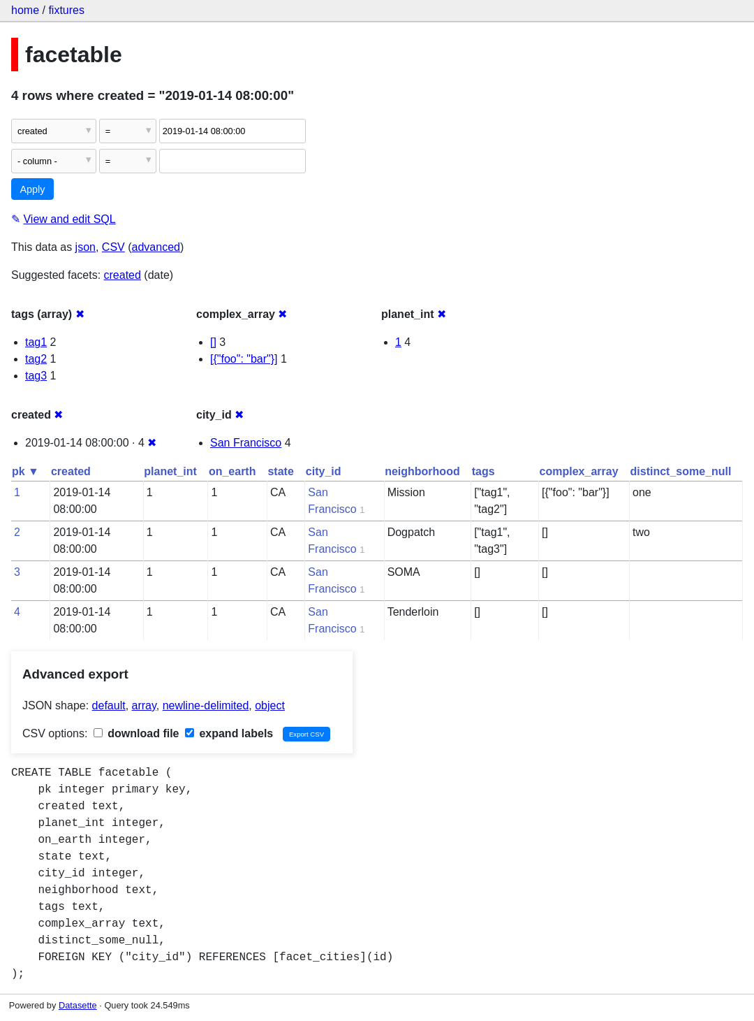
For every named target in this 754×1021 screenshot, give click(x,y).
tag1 (36, 342)
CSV (113, 247)
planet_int (170, 471)
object (270, 705)
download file (136, 733)
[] (213, 342)
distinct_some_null (681, 471)
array (144, 705)
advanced (156, 247)
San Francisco (245, 443)
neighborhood (422, 471)
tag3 (36, 376)
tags (483, 471)
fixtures (66, 10)
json (85, 247)
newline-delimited (206, 705)
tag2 (36, 359)
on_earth (232, 471)
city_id (323, 471)
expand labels (229, 733)
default (109, 705)
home (25, 10)
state (280, 471)
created (122, 275)
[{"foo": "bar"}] (244, 359)
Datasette (78, 1005)
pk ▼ (25, 471)
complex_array (579, 471)
